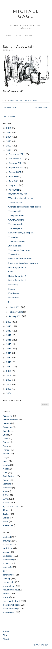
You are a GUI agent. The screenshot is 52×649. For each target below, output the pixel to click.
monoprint (8, 567)
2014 (9, 348)
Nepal (6, 468)
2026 (9, 127)
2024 (9, 136)
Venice (6, 517)
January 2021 (15, 316)
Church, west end (16, 219)
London (6, 465)
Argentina (7, 415)
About (28, 35)
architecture (16, 100)
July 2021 (13, 176)
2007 (9, 379)
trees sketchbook (11, 604)
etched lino (8, 544)
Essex (5, 446)
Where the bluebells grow (20, 198)
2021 (9, 150)
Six (9, 301)
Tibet (5, 510)
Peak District (9, 476)
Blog (18, 35)
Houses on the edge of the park (23, 262)
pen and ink (8, 582)
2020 (9, 321)
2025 (9, 132)
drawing (28, 100)
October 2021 (16, 163)
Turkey (6, 514)
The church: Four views (19, 250)
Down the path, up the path (21, 232)
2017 (9, 335)
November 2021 (17, 158)
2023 (9, 141)
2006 (9, 384)
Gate (10, 271)
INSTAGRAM (9, 117)
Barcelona (7, 427)
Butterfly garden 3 (17, 267)
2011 (9, 362)
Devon (6, 438)
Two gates (13, 237)
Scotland (7, 483)
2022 (9, 145)
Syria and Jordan (10, 506)
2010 (9, 366)
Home (9, 35)
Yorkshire (7, 525)
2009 (9, 371)
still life (6, 597)
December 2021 (17, 154)
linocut (6, 563)
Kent (35, 100)
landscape (7, 555)
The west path (15, 228)
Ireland (6, 453)
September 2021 (17, 167)
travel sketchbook (11, 601)
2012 (9, 357)
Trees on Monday (16, 241)
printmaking (8, 586)
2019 (9, 326)
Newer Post (10, 107)
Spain (5, 491)
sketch (6, 593)
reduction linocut (11, 589)
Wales (6, 521)
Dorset (6, 442)
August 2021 (15, 172)
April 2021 (14, 189)
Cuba (5, 434)
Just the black (14, 245)
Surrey (6, 498)
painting (7, 578)
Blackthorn (13, 297)
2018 (9, 330)
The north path (15, 202)
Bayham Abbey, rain (17, 193)
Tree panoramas (16, 215)
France (6, 449)
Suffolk (6, 495)
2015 (9, 344)
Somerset (7, 487)
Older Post (42, 107)
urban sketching (10, 608)
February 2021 (16, 311)
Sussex (6, 502)
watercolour (8, 612)
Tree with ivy (14, 254)
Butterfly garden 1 (17, 280)
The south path (15, 224)
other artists (8, 574)
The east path (14, 211)
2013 (9, 353)
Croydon (7, 431)
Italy (5, 457)
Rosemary (13, 284)
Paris (5, 472)
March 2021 (15, 307)
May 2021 (14, 185)
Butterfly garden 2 (17, 275)
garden (6, 552)
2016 (9, 339)
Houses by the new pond (19, 258)
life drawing (8, 559)
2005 (9, 388)
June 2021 (14, 180)
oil (4, 570)
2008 (9, 375)
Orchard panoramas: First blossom (24, 206)
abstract (7, 537)
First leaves (13, 293)
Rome (5, 480)
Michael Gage (26, 14)
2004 (9, 393)
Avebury (7, 423)
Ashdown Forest (10, 419)
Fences (11, 289)
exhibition (7, 548)
